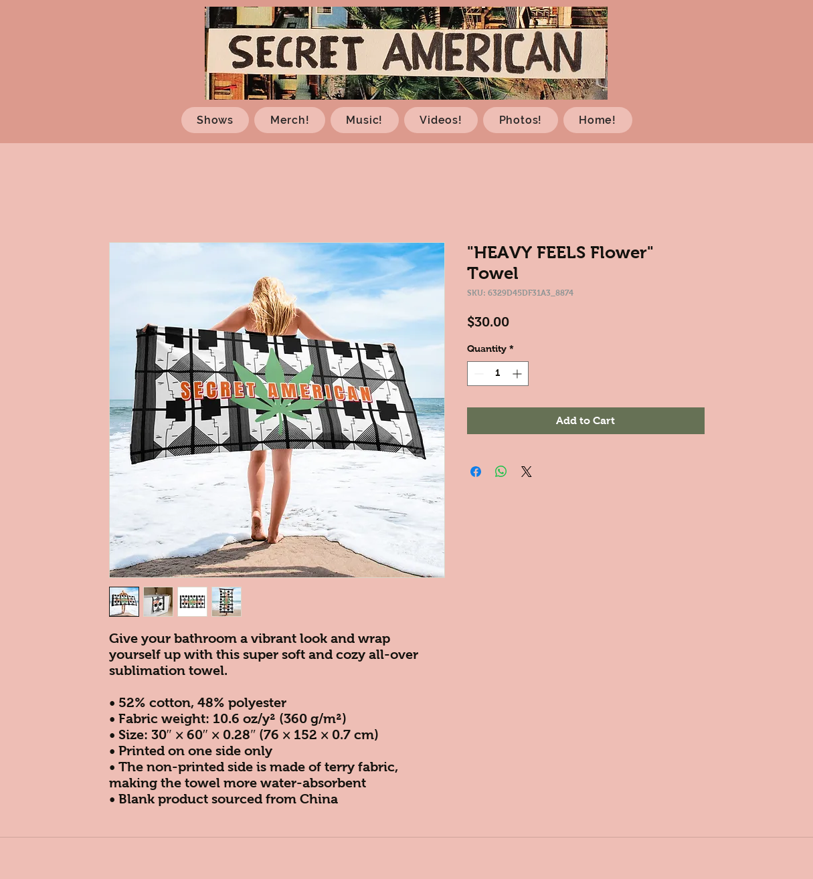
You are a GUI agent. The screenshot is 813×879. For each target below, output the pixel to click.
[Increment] (518, 373)
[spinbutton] (498, 373)
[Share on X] (527, 472)
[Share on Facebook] (476, 472)
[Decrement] (477, 373)
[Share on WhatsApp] (501, 472)
